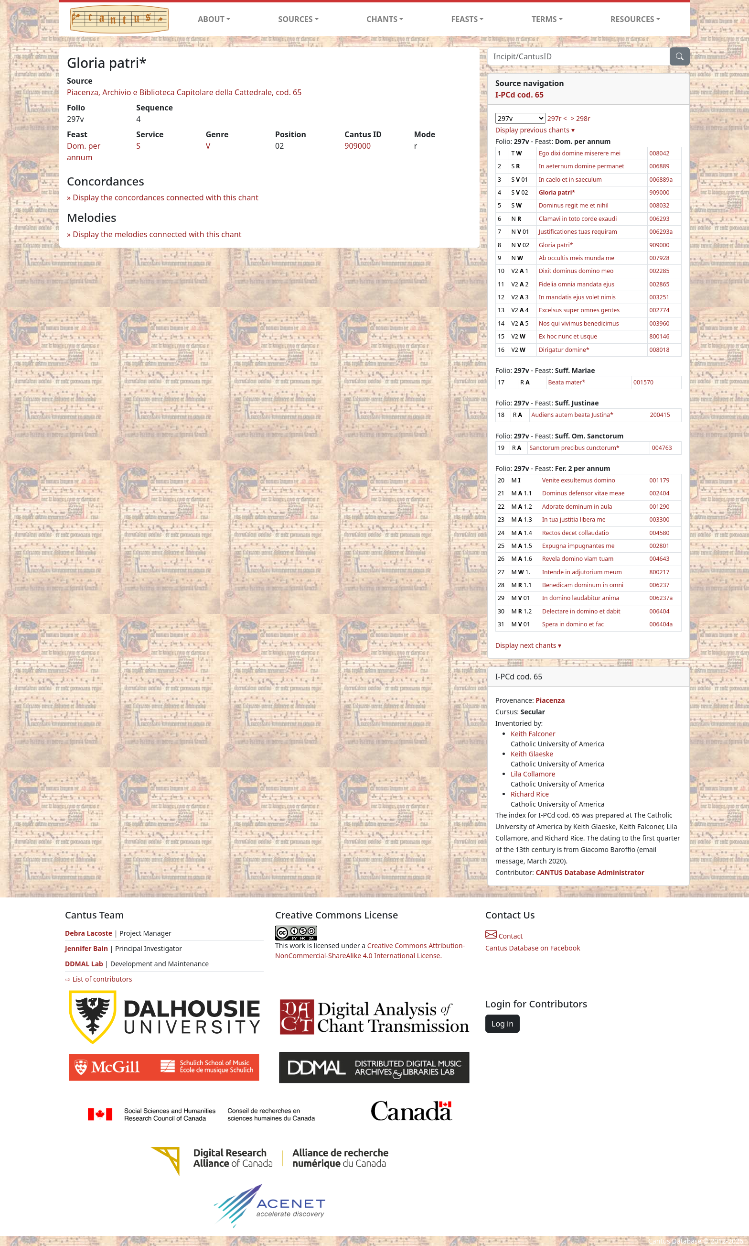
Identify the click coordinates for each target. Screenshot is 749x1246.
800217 (659, 572)
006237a (661, 598)
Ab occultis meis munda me (576, 258)
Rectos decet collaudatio (575, 533)
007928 (660, 258)
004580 (659, 533)
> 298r (580, 118)
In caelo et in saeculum (570, 179)
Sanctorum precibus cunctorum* (575, 448)
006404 (659, 611)
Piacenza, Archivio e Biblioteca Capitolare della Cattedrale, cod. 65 (184, 92)
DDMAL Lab (84, 963)
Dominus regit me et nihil (574, 205)
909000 (357, 146)
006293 (660, 219)
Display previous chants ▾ (535, 129)
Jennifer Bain (87, 948)
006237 (659, 585)
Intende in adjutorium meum (582, 572)
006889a (661, 179)
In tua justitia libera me (574, 519)
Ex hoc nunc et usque (568, 336)
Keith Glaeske (532, 753)
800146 (660, 336)
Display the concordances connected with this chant (165, 197)
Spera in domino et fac (573, 624)
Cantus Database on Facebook (532, 947)
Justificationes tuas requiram (578, 232)
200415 (660, 415)
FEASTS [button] (464, 19)
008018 (660, 350)
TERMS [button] (544, 19)
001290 (659, 507)
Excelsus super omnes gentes (579, 310)
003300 (659, 519)
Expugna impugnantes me (578, 546)
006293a (661, 232)
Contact (504, 935)
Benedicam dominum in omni (582, 585)
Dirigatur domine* (564, 350)
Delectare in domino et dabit (581, 611)
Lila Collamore (533, 773)
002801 (659, 546)
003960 (660, 323)
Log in (503, 1023)
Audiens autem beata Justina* (572, 415)
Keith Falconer (533, 733)
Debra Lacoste (88, 933)
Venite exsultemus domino (578, 480)
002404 (659, 493)
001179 (659, 480)
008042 (660, 153)
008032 (660, 205)
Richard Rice (530, 793)
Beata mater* (567, 382)
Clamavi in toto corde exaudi (578, 219)
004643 (659, 559)
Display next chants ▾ (528, 645)
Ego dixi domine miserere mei (580, 153)
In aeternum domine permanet (581, 166)
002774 (660, 310)
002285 (660, 271)
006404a (661, 624)
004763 (662, 448)
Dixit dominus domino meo (576, 271)
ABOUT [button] (211, 19)
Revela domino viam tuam (578, 559)
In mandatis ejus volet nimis (577, 297)
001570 (643, 382)
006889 (660, 166)
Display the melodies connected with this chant (157, 234)
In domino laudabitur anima (581, 598)
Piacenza (550, 700)
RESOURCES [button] (632, 19)
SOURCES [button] (295, 19)
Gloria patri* (556, 245)
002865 (660, 284)
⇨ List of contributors (98, 979)
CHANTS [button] (381, 19)
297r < (557, 118)
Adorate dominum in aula (577, 507)
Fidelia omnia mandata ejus (576, 284)
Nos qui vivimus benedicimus (579, 323)
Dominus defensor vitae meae (583, 493)
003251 (660, 297)
